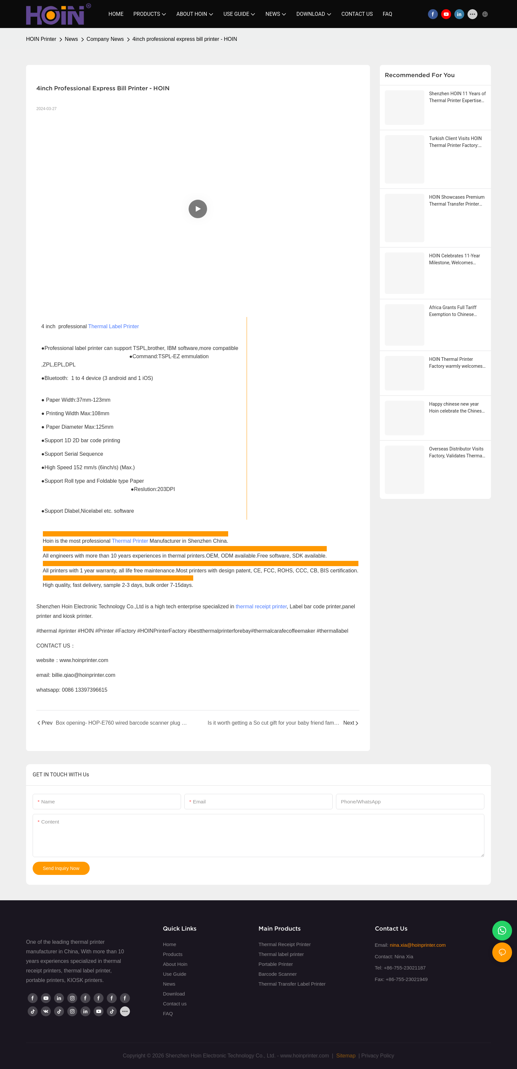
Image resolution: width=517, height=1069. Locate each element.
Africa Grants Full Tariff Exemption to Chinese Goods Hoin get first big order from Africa (453, 311)
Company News (105, 39)
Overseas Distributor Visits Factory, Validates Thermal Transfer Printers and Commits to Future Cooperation (456, 452)
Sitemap (345, 1055)
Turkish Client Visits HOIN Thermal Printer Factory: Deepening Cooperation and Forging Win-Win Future (457, 142)
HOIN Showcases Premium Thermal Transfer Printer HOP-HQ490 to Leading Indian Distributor (457, 201)
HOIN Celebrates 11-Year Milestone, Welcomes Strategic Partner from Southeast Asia (454, 259)
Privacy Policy (377, 1055)
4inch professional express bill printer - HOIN (185, 39)
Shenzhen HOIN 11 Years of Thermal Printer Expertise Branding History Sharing (457, 97)
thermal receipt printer (261, 606)
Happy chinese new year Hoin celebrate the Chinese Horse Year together (456, 408)
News (71, 39)
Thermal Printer (130, 541)
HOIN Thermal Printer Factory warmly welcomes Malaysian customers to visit (456, 363)
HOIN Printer (41, 39)
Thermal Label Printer (113, 326)
